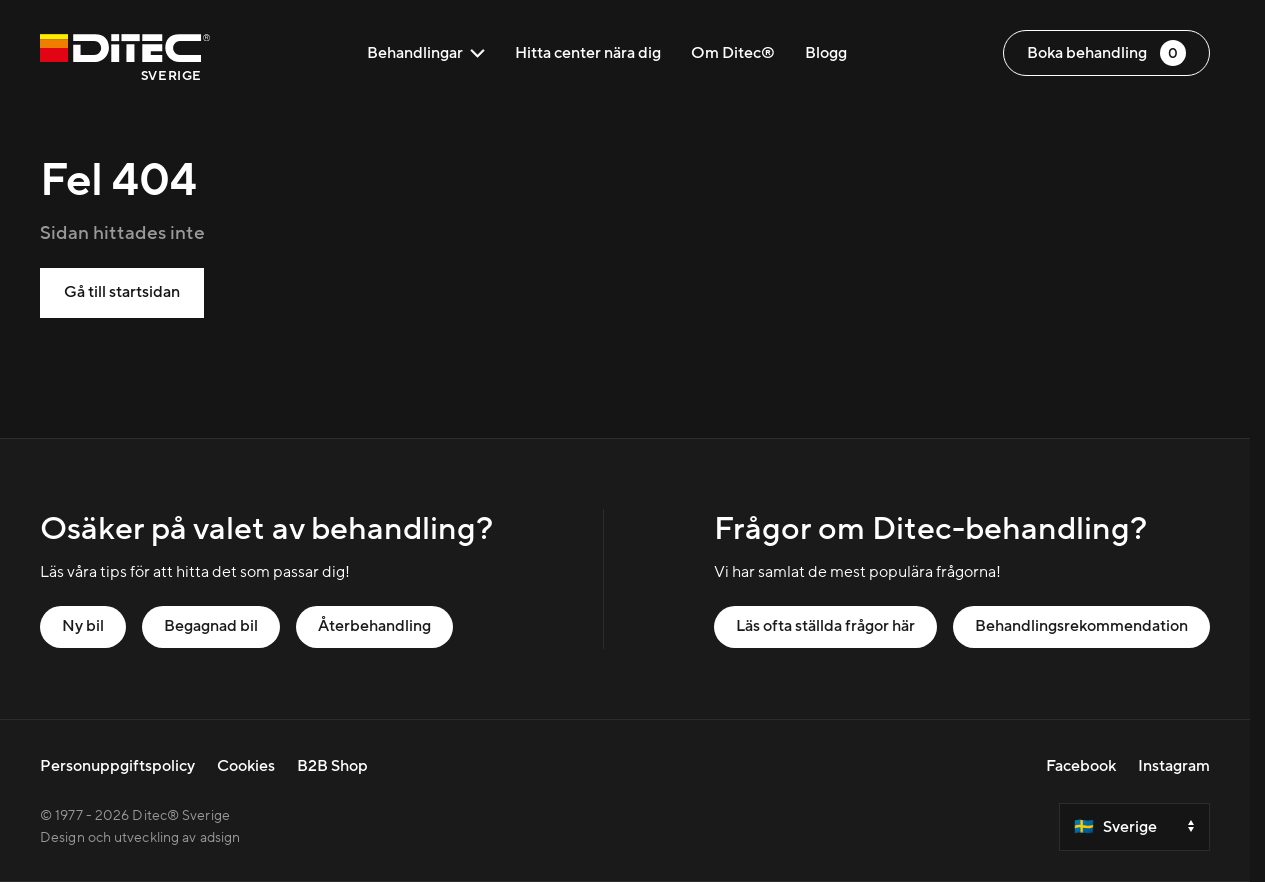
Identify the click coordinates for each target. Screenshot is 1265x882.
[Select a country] (1134, 827)
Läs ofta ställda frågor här (825, 626)
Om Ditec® (733, 53)
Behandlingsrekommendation (1081, 626)
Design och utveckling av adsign (140, 838)
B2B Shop (332, 766)
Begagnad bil (211, 626)
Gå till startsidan (122, 292)
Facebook (1081, 766)
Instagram (1174, 766)
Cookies (246, 766)
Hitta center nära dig (588, 53)
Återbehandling (374, 626)
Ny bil (83, 626)
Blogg (826, 53)
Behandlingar (426, 53)
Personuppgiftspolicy (117, 766)
